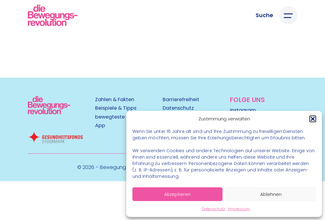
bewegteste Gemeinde (123, 116)
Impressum (239, 208)
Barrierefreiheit (181, 99)
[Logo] (53, 15)
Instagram (243, 110)
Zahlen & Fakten (114, 99)
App (100, 125)
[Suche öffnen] (264, 15)
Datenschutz (213, 208)
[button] (313, 119)
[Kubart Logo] (49, 112)
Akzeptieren (177, 194)
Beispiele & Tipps (115, 108)
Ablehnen (271, 194)
